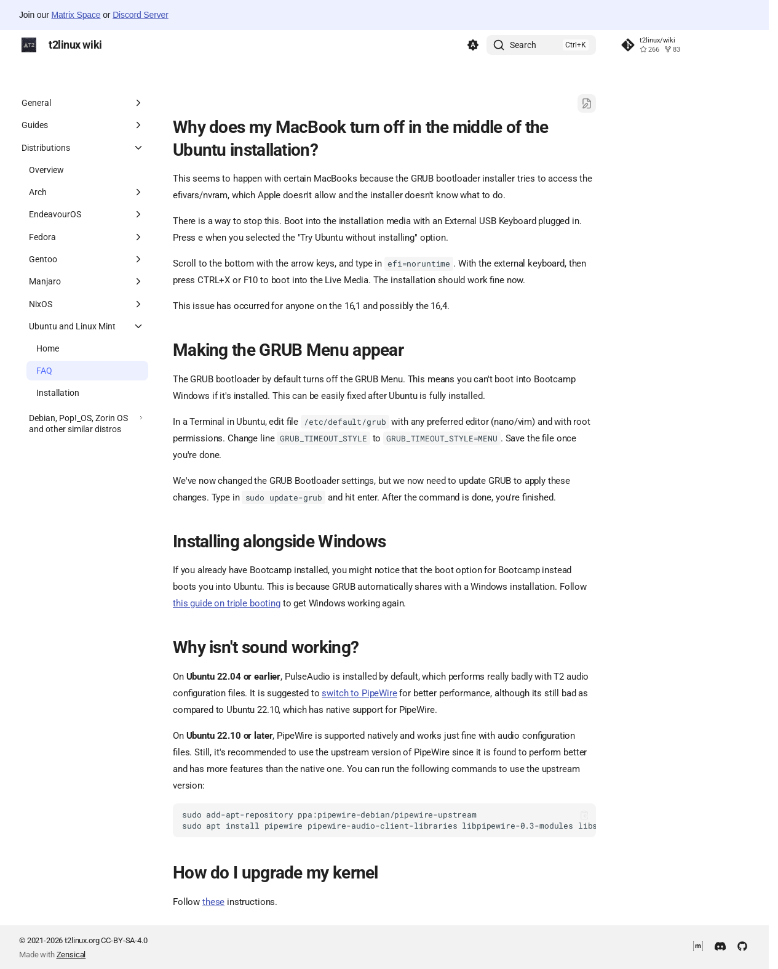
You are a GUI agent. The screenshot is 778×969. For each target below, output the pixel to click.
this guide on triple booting (226, 603)
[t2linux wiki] (29, 45)
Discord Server (141, 15)
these (213, 901)
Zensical (71, 954)
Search (523, 45)
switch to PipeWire (359, 693)
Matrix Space (75, 15)
